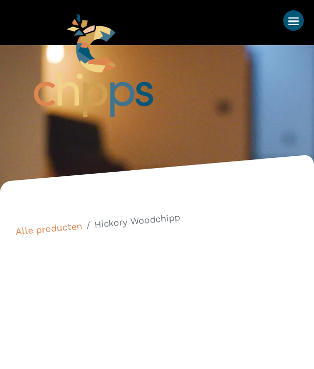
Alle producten (48, 228)
